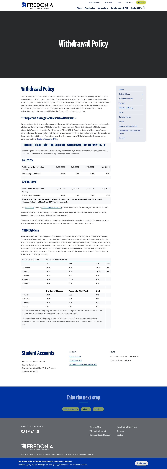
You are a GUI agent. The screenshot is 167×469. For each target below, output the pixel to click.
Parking (122, 103)
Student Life (135, 8)
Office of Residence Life (51, 207)
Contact (122, 138)
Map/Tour (108, 2)
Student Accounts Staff (128, 126)
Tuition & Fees (124, 94)
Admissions (102, 8)
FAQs (121, 112)
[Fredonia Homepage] (37, 5)
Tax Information (125, 117)
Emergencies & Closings (99, 435)
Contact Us (26, 426)
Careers (120, 431)
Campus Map (95, 427)
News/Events (94, 2)
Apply (140, 2)
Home (121, 89)
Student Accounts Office (47, 139)
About (78, 8)
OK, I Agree (141, 463)
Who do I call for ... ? (97, 431)
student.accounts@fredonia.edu (83, 364)
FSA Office (29, 207)
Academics (89, 8)
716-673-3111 (38, 426)
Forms (121, 122)
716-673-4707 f (75, 360)
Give (119, 2)
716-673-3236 (75, 356)
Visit (85, 411)
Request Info (69, 411)
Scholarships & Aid (118, 8)
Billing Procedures (126, 99)
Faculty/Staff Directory (127, 427)
